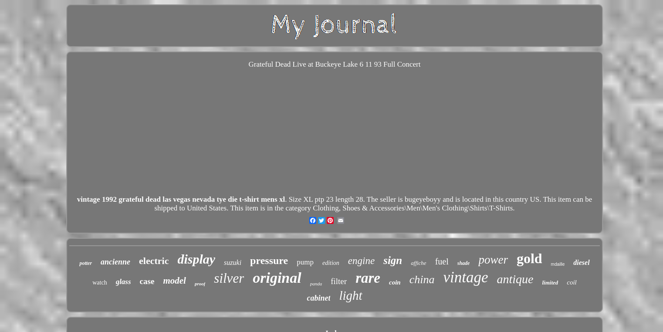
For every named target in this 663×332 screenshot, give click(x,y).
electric (154, 260)
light (350, 295)
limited (550, 282)
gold (529, 258)
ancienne (115, 261)
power (493, 259)
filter (339, 281)
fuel (442, 261)
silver (229, 278)
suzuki (232, 262)
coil (572, 282)
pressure (269, 260)
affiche (418, 263)
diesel (581, 262)
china (422, 279)
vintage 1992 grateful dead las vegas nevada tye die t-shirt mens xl (181, 199)
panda (316, 283)
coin (395, 282)
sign (392, 260)
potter (85, 263)
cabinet (318, 298)
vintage (465, 277)
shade (463, 263)
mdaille (558, 264)
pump (305, 262)
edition (330, 263)
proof (200, 283)
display (196, 259)
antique (515, 279)
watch (99, 282)
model (174, 280)
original (277, 278)
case (147, 281)
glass (123, 282)
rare (367, 278)
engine (361, 260)
